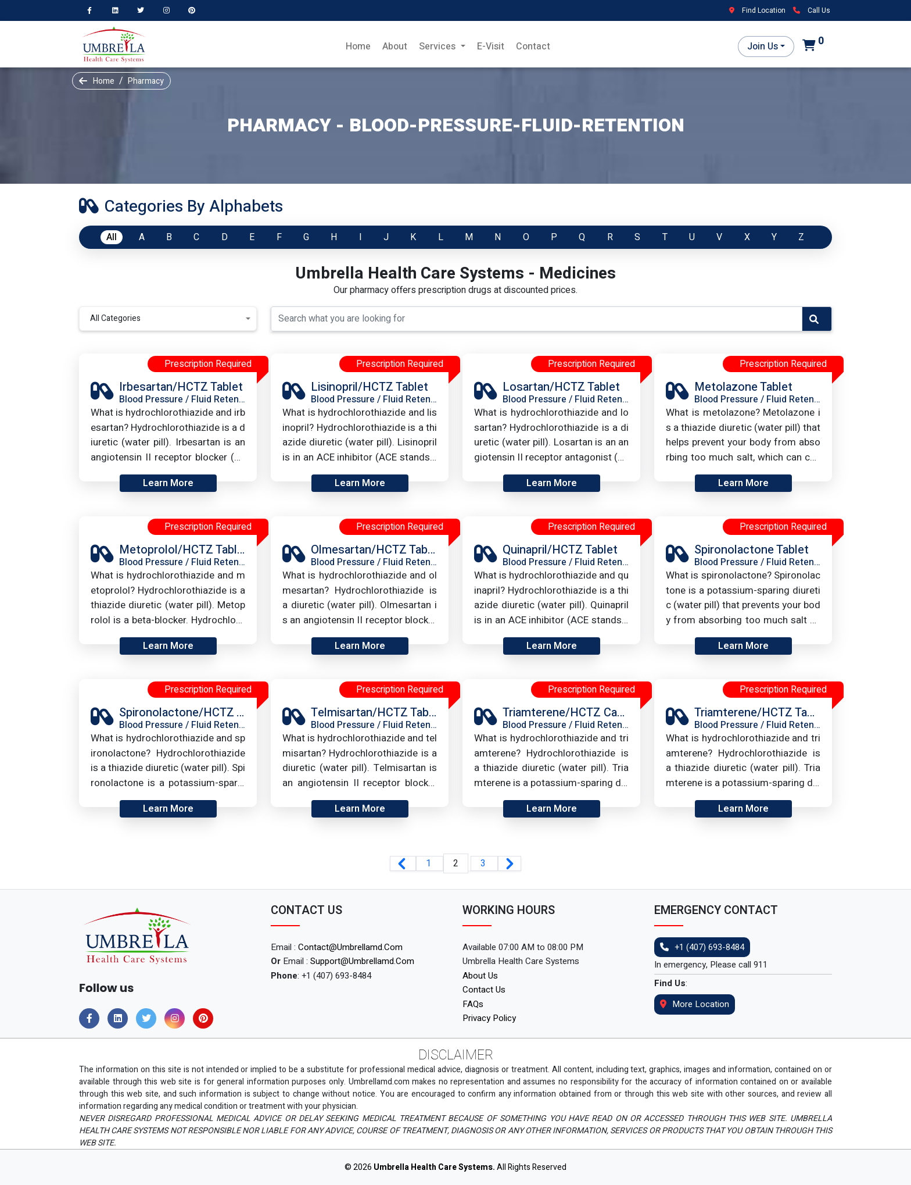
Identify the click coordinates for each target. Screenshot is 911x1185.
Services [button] (438, 46)
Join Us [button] (762, 46)
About (394, 46)
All (111, 237)
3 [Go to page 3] (484, 863)
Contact (533, 46)
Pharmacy (146, 81)
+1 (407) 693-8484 (702, 947)
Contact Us (483, 989)
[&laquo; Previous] (403, 863)
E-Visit (490, 46)
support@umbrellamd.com (362, 961)
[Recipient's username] (536, 318)
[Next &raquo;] (510, 863)
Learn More (168, 483)
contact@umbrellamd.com (350, 947)
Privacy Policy (489, 1018)
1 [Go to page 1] (429, 863)
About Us (480, 975)
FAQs (472, 1004)
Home (358, 46)
